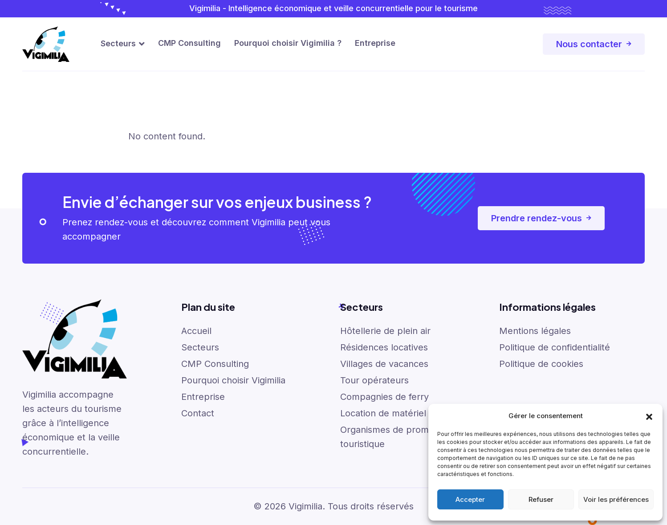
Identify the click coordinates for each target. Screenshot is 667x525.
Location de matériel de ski (396, 413)
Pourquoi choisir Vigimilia (233, 380)
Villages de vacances (384, 363)
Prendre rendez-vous (541, 218)
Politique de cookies (541, 363)
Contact (197, 413)
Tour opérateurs (374, 380)
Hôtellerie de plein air (385, 331)
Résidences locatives (384, 347)
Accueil (196, 331)
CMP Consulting (189, 43)
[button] (649, 415)
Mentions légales (535, 331)
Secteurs (118, 43)
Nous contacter (593, 44)
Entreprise (375, 43)
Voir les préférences (616, 499)
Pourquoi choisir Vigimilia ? (288, 43)
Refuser (541, 499)
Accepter (470, 499)
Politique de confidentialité (554, 347)
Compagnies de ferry (384, 396)
